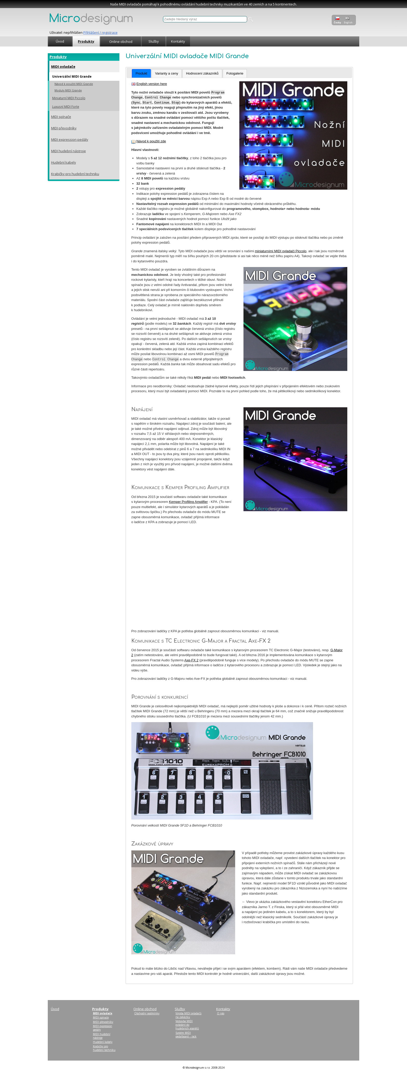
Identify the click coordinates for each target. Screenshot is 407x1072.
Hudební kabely (63, 162)
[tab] (141, 73)
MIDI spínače (61, 116)
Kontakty (178, 41)
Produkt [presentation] (141, 73)
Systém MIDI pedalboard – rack (185, 1034)
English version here (151, 84)
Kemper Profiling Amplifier (188, 502)
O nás (220, 1013)
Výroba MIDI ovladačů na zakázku (188, 1015)
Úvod (60, 41)
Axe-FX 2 (191, 660)
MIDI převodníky (64, 128)
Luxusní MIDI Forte (65, 106)
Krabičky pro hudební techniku (75, 173)
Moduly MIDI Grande (68, 90)
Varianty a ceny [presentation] (166, 73)
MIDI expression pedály (69, 139)
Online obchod (120, 41)
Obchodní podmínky (146, 1013)
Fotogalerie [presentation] (234, 73)
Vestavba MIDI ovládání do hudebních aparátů (187, 1024)
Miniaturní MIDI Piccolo (68, 98)
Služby (153, 41)
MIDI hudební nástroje (68, 151)
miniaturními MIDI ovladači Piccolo (281, 251)
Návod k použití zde (151, 141)
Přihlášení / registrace (100, 32)
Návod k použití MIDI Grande (74, 84)
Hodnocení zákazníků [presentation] (202, 73)
